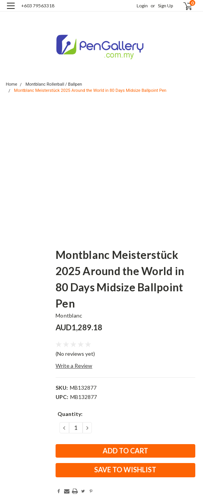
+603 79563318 (37, 5)
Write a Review (74, 365)
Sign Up (165, 5)
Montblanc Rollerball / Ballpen (53, 84)
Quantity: (70, 414)
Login (142, 5)
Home (11, 84)
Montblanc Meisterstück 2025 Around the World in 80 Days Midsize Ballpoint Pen (90, 90)
